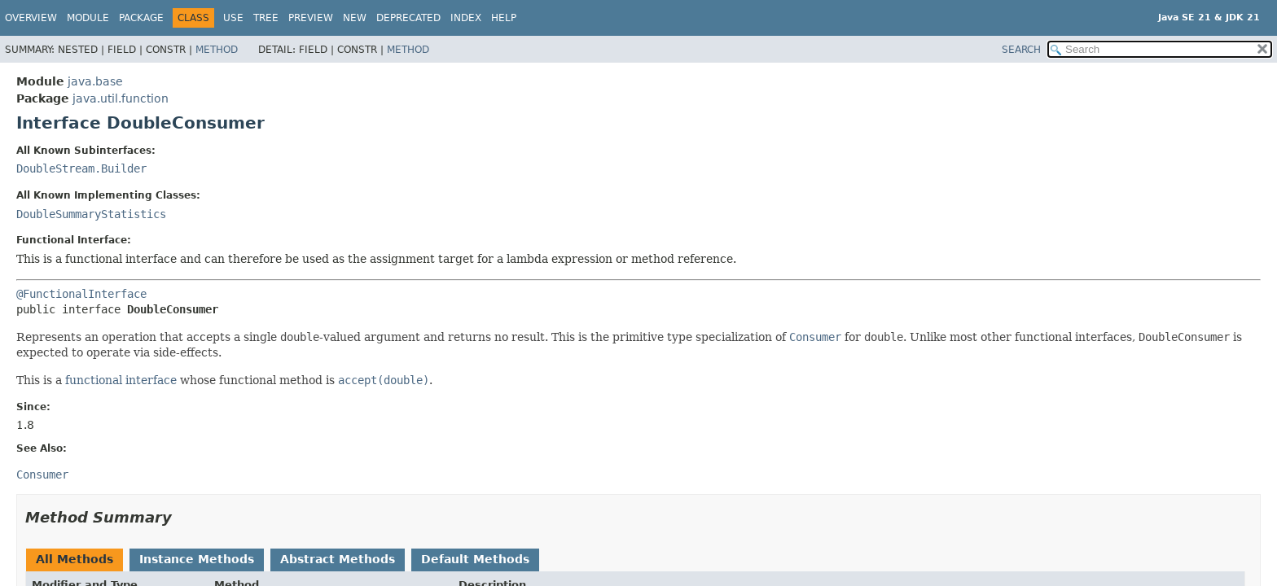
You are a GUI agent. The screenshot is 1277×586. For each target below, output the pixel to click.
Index (465, 18)
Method (216, 49)
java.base (95, 81)
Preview (310, 18)
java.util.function (120, 98)
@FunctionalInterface (81, 293)
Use (233, 18)
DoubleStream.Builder (81, 168)
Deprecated (408, 18)
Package (141, 18)
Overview (31, 18)
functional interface (121, 380)
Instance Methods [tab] (196, 559)
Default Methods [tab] (475, 559)
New (354, 18)
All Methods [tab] (74, 559)
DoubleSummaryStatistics (91, 214)
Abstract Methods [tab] (337, 559)
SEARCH (1021, 49)
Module (88, 18)
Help (503, 18)
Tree (266, 18)
